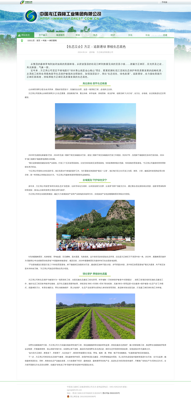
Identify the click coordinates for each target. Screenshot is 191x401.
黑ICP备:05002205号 (111, 393)
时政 (78, 35)
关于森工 (43, 35)
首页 (38, 40)
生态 (95, 35)
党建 (165, 35)
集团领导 (60, 35)
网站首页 (25, 35)
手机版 (164, 2)
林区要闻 (53, 40)
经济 (113, 35)
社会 (148, 35)
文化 (130, 35)
